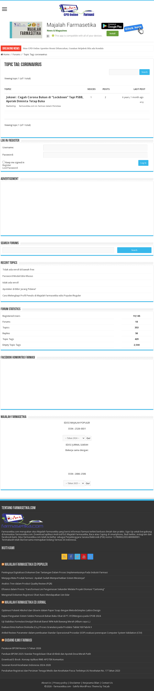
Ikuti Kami (8, 548)
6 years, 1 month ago (133, 97)
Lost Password (10, 168)
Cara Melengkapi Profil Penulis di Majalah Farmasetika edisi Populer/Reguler (42, 295)
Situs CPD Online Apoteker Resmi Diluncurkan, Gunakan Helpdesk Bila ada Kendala (63, 48)
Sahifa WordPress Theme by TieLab (91, 686)
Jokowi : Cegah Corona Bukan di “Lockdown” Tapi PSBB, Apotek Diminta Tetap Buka (44, 99)
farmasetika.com (62, 686)
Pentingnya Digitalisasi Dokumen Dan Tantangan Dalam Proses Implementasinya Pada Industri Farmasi (55, 572)
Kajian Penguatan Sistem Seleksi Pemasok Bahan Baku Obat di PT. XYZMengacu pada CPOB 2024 (51, 616)
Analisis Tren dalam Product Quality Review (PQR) (27, 583)
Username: (8, 147)
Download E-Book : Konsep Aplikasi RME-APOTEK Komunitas (33, 659)
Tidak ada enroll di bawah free (18, 269)
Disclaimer (75, 682)
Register (7, 165)
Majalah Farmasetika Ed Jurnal (25, 603)
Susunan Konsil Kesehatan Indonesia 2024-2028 (26, 665)
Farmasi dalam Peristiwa (49, 106)
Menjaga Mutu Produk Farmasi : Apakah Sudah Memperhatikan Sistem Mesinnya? (43, 578)
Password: (8, 154)
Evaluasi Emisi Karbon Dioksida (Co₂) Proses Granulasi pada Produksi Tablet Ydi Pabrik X (47, 627)
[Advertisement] (77, 208)
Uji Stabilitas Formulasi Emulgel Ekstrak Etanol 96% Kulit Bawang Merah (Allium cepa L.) (46, 621)
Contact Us (107, 682)
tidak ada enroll (11, 282)
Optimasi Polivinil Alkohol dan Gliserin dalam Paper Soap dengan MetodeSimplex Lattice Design (51, 610)
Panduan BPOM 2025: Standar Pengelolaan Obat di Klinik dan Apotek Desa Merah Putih (46, 654)
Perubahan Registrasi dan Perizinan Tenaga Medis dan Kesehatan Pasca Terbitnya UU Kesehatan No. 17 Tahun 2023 (61, 670)
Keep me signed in (14, 162)
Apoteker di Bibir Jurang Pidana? (19, 289)
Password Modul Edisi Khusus (18, 276)
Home (5, 54)
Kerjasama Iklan (91, 682)
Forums (16, 54)
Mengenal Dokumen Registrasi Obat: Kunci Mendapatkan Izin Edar (36, 594)
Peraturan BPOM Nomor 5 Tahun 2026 (21, 648)
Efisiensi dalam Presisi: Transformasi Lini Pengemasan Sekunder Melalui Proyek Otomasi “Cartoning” (53, 589)
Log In (143, 163)
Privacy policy (60, 682)
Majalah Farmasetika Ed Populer (26, 565)
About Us (46, 682)
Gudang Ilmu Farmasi (18, 640)
